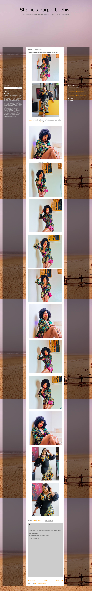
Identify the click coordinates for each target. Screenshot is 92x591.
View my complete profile (10, 116)
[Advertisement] (46, 31)
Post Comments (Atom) (40, 583)
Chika (31, 120)
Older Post (59, 580)
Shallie (7, 93)
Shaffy (41, 122)
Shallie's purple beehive (46, 9)
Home (45, 580)
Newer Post (31, 580)
